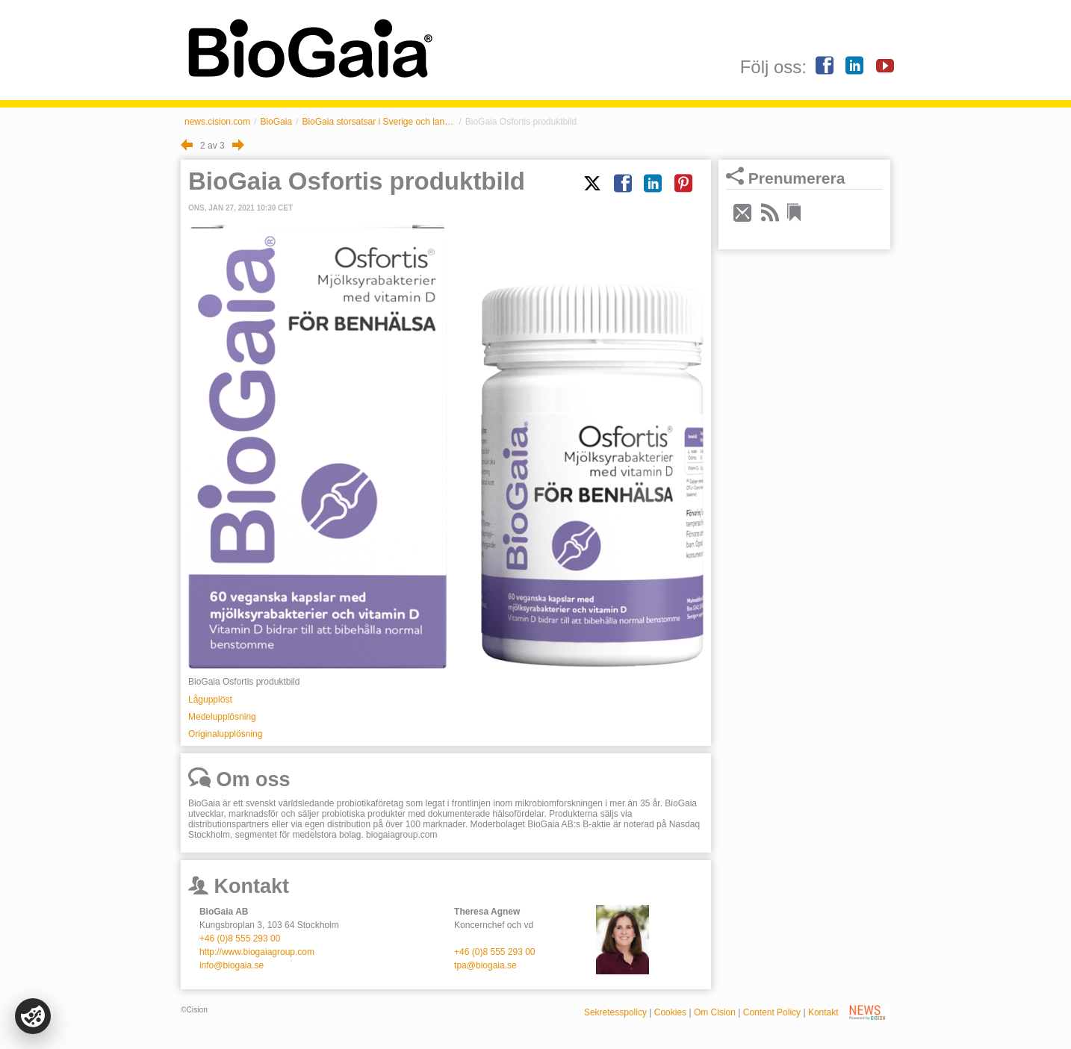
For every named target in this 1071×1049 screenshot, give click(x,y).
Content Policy (772, 1012)
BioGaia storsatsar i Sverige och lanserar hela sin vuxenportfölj (378, 121)
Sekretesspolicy (615, 1012)
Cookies (670, 1012)
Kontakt (823, 1012)
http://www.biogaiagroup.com (256, 952)
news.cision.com (217, 121)
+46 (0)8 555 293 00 (239, 938)
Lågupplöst (210, 699)
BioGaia (276, 121)
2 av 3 (212, 145)
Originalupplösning (225, 734)
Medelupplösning (222, 717)
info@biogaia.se (231, 965)
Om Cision (715, 1012)
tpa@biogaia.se (485, 965)
